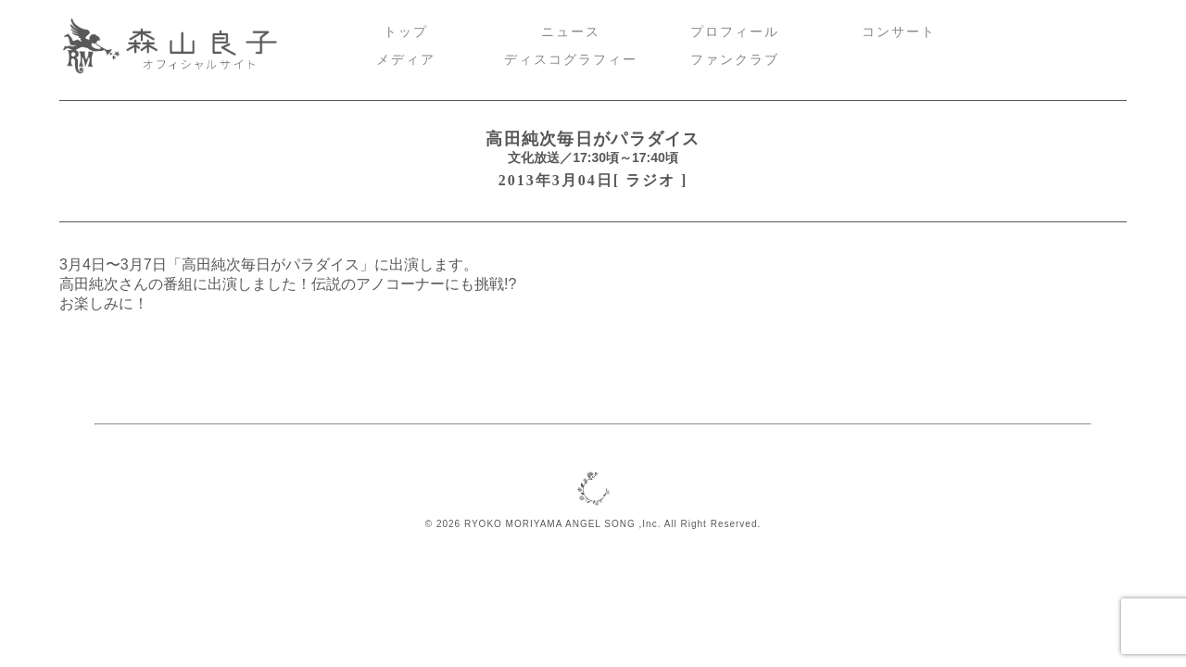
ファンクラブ (734, 60)
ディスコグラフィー (570, 60)
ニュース (570, 32)
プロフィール (734, 32)
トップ (406, 32)
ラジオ (650, 180)
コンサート (899, 32)
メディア (405, 60)
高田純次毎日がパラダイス (593, 139)
